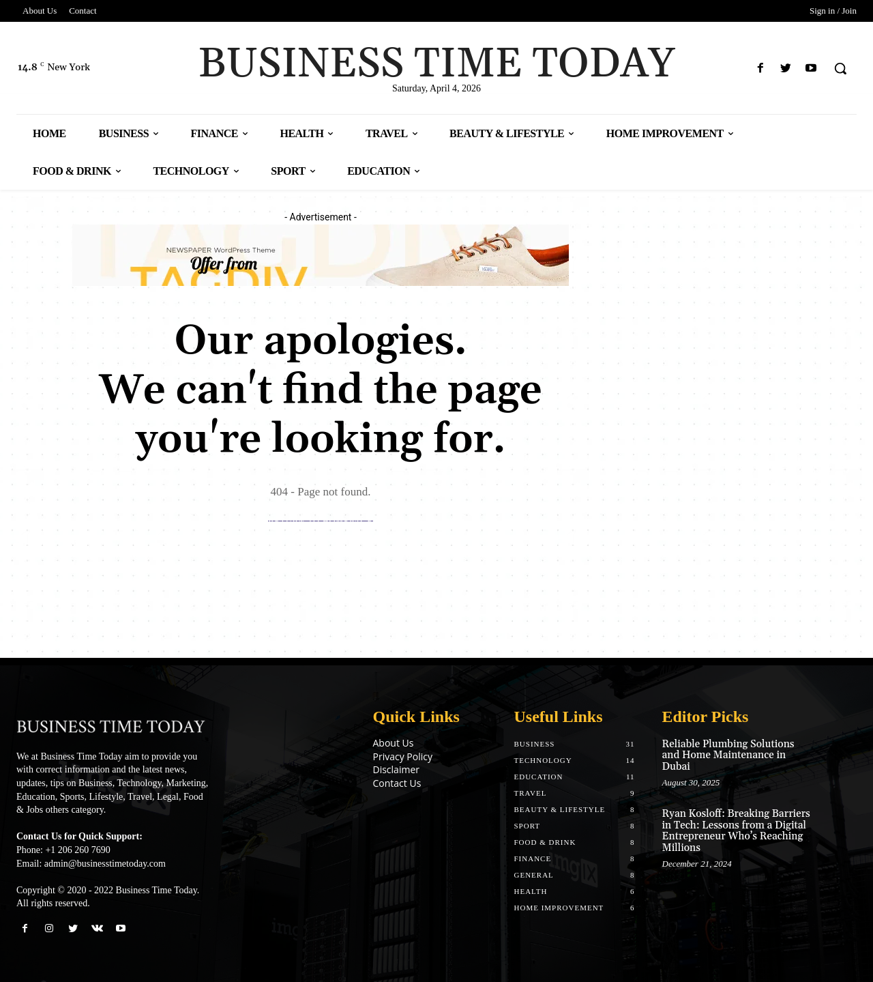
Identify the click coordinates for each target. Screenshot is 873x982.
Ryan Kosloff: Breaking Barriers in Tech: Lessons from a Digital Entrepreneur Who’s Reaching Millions (736, 830)
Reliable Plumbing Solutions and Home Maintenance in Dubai (728, 755)
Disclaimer (396, 769)
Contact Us (397, 783)
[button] (840, 68)
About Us (393, 742)
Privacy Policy (402, 756)
